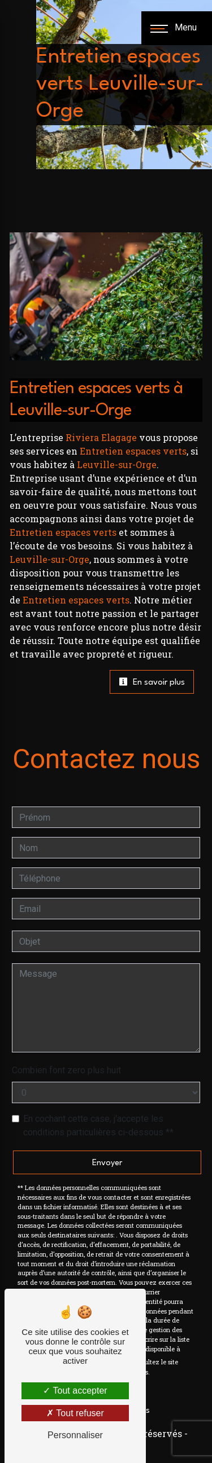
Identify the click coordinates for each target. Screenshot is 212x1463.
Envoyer (107, 1163)
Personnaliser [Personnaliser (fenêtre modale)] (75, 1435)
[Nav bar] (176, 28)
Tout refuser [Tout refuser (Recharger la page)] (75, 1413)
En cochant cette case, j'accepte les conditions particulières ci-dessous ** (98, 1125)
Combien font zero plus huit (66, 1070)
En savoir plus (152, 682)
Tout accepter (75, 1390)
